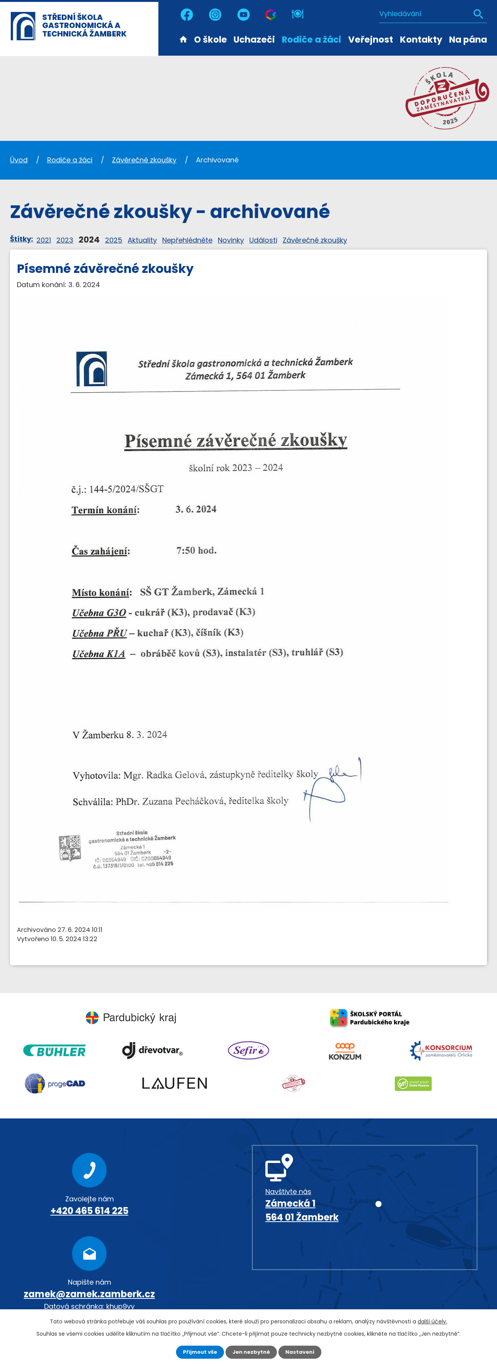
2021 (43, 240)
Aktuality (142, 240)
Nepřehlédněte (187, 240)
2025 (113, 240)
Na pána (468, 39)
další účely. (432, 1321)
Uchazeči (254, 39)
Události (263, 240)
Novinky (231, 240)
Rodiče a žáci (311, 39)
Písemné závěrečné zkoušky (105, 268)
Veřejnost (370, 39)
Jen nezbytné (251, 1352)
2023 (64, 240)
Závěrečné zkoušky (144, 160)
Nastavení (302, 1352)
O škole (210, 39)
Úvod (183, 39)
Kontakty (421, 39)
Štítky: (21, 239)
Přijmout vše (197, 1352)
